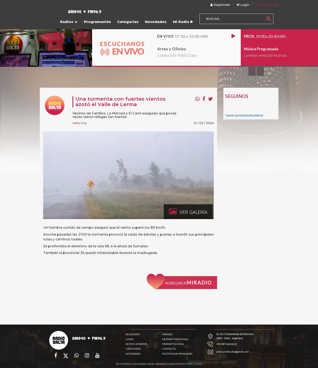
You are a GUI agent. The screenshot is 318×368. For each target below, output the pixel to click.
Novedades (156, 22)
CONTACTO (169, 348)
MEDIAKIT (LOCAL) (173, 343)
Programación (97, 22)
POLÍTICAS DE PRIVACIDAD (177, 353)
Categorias (128, 22)
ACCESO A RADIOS (136, 343)
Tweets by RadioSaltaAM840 (244, 115)
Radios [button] (69, 22)
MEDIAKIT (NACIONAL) (175, 339)
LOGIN (129, 339)
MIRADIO (167, 334)
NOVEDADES (133, 353)
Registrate (220, 5)
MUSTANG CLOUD (191, 365)
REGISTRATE (133, 334)
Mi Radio (183, 22)
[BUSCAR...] (232, 19)
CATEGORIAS (133, 348)
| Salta (267, 4)
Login (243, 5)
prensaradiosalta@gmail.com (232, 351)
